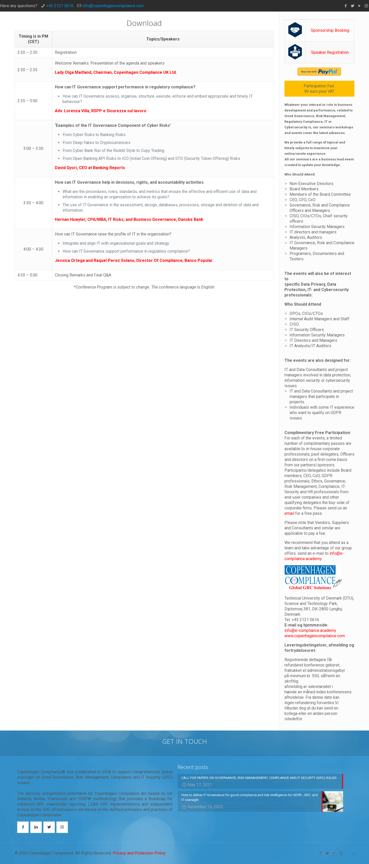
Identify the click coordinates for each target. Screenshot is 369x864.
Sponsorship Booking (330, 30)
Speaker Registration (330, 52)
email (289, 513)
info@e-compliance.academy (310, 630)
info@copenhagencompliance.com (113, 5)
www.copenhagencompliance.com (314, 635)
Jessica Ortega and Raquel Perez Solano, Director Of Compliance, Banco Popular (133, 260)
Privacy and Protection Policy (139, 853)
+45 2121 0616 (60, 5)
